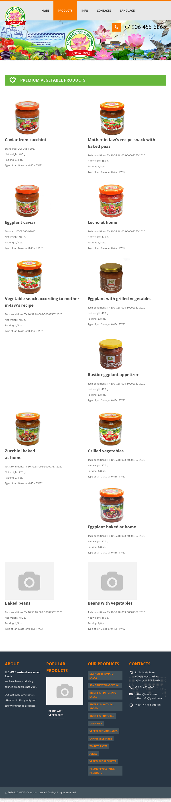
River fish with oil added (102, 706)
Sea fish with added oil (105, 685)
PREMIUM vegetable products (102, 770)
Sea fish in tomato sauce (102, 675)
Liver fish (96, 723)
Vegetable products (103, 761)
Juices (93, 753)
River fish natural (102, 716)
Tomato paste (98, 746)
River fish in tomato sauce (103, 694)
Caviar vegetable (101, 738)
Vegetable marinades (104, 731)
